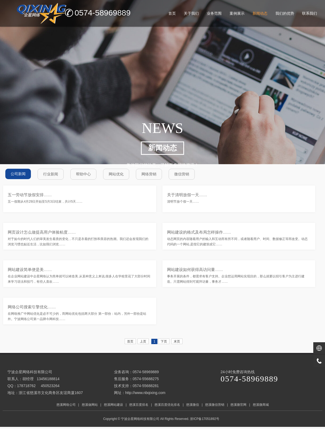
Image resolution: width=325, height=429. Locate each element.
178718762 (26, 386)
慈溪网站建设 (113, 405)
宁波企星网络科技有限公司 (140, 419)
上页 (143, 341)
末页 (177, 341)
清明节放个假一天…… (183, 201)
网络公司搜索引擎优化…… (32, 307)
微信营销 (181, 174)
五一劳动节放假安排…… (30, 194)
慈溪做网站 (90, 405)
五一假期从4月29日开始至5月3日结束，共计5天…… (45, 201)
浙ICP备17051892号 (205, 419)
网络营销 (148, 174)
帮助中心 (83, 174)
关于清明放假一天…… (187, 194)
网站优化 (116, 174)
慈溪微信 (192, 405)
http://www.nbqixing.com (145, 393)
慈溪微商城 (261, 405)
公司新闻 (18, 174)
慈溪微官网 (238, 405)
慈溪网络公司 (66, 405)
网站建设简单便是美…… (30, 269)
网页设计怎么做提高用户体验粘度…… (42, 232)
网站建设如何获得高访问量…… (195, 269)
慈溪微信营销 (214, 405)
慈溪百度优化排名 (167, 405)
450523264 (50, 386)
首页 (130, 341)
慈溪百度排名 (138, 405)
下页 (164, 341)
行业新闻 (50, 174)
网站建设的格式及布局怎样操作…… (199, 232)
